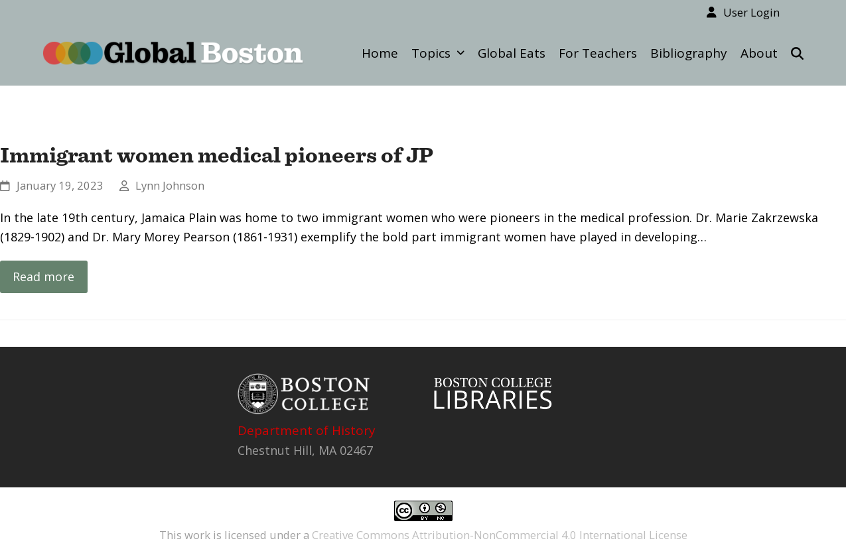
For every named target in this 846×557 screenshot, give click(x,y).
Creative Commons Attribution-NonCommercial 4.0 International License (499, 534)
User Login (751, 12)
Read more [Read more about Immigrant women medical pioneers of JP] (43, 276)
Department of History (307, 430)
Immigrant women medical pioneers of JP (216, 154)
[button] (797, 53)
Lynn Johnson (169, 185)
